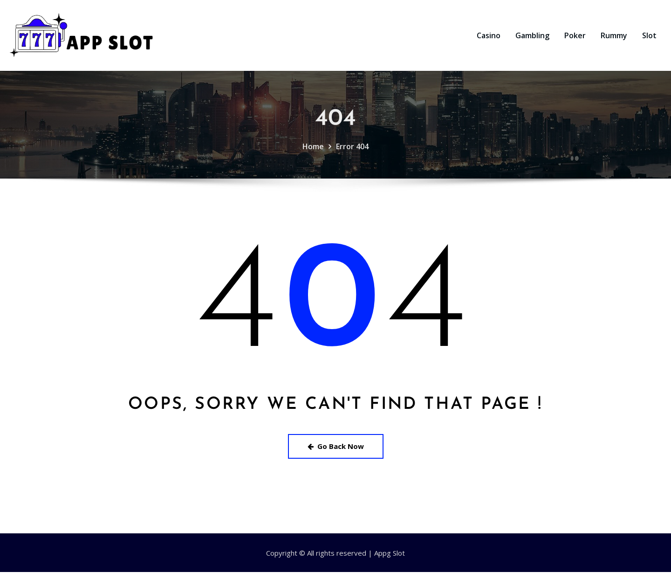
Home (313, 162)
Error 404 (352, 162)
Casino (488, 39)
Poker (575, 39)
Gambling (532, 39)
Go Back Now (336, 453)
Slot (649, 39)
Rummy (614, 39)
